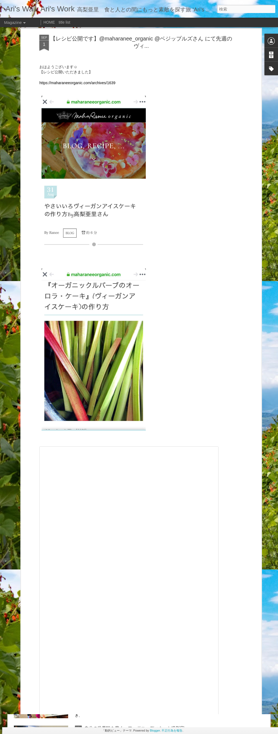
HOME (49, 22)
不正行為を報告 (172, 730)
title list (64, 22)
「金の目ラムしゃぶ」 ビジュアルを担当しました (134, 543)
